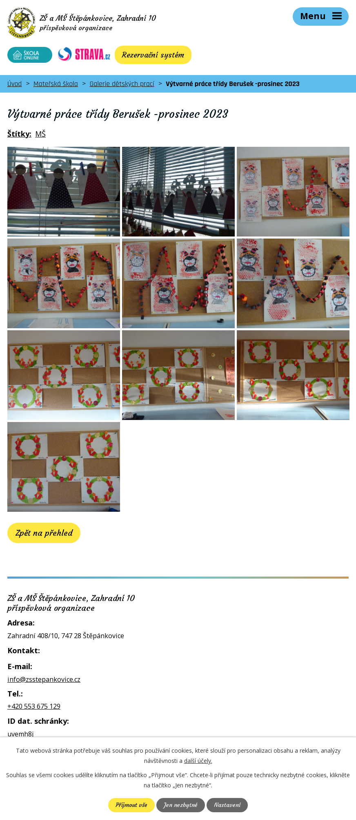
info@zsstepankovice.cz (43, 679)
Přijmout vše (131, 805)
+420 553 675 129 (33, 706)
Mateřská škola (55, 83)
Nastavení (227, 805)
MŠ (40, 134)
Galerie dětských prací (122, 83)
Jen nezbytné (181, 805)
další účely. (198, 761)
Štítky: (19, 134)
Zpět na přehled (44, 533)
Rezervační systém (153, 55)
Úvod (14, 83)
